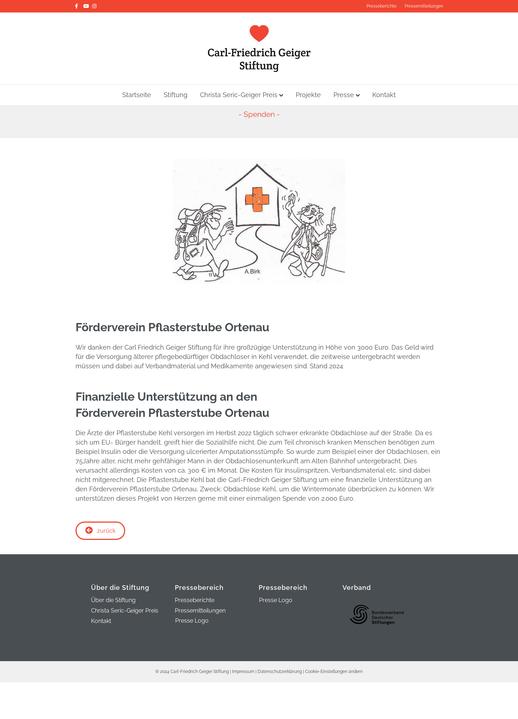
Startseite (136, 95)
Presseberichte (381, 6)
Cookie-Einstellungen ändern (334, 671)
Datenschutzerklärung (280, 671)
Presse (343, 95)
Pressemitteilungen (424, 6)
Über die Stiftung (113, 600)
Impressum (243, 671)
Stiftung (175, 95)
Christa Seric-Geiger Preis (238, 95)
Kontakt (384, 95)
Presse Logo (192, 620)
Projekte (308, 95)
